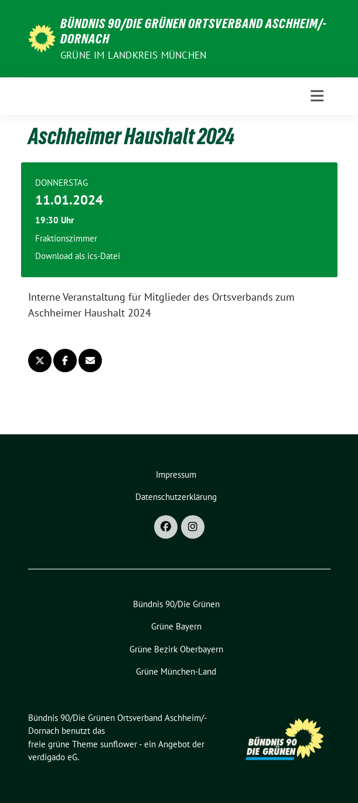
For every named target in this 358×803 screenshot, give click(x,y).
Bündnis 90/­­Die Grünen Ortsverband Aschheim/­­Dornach (193, 31)
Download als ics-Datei (77, 255)
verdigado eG (52, 757)
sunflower (118, 744)
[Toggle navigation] (317, 96)
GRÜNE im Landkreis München (133, 55)
